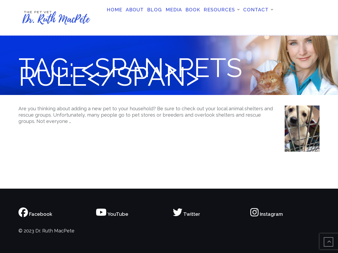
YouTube (112, 214)
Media (174, 9)
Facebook (35, 214)
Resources (219, 9)
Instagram (266, 214)
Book (192, 9)
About (135, 9)
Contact (256, 9)
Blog (154, 9)
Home (114, 9)
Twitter (186, 214)
